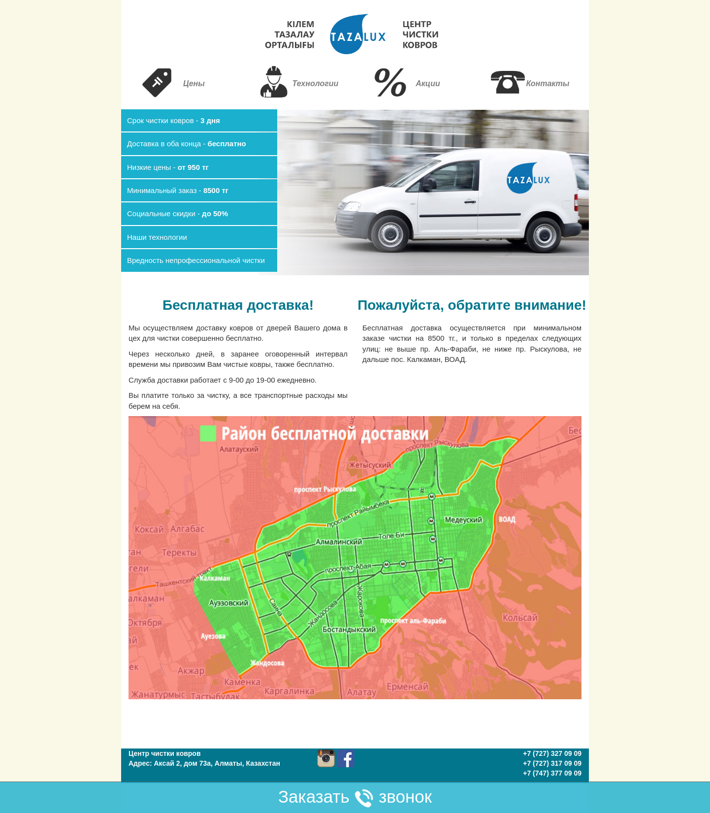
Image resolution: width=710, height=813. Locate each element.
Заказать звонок (355, 797)
